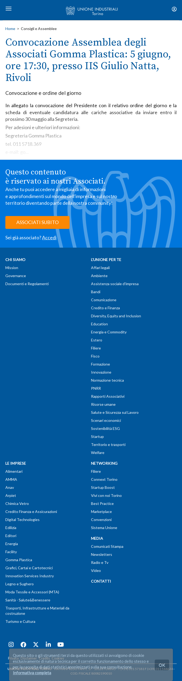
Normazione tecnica (107, 380)
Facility (11, 551)
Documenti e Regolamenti (27, 283)
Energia (11, 543)
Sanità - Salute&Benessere (27, 600)
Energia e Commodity (109, 332)
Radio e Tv (99, 562)
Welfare (97, 452)
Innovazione (101, 372)
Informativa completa (32, 672)
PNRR (96, 388)
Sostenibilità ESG (105, 428)
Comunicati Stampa (107, 546)
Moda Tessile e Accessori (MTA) (32, 592)
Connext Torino (104, 479)
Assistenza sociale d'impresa (115, 283)
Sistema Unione (104, 527)
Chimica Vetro (17, 503)
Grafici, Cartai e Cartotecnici (29, 567)
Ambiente (99, 275)
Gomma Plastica (18, 559)
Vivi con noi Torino (106, 495)
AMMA (11, 479)
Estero (96, 340)
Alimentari (13, 471)
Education (99, 324)
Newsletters (101, 554)
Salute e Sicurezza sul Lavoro (115, 412)
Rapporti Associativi (107, 396)
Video (96, 570)
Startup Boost (103, 487)
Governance (15, 275)
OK (162, 664)
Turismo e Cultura (20, 621)
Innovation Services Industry (29, 576)
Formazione (100, 364)
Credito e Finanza (105, 308)
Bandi (95, 291)
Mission (11, 267)
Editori (10, 535)
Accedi (49, 237)
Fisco (95, 356)
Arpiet (10, 495)
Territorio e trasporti (108, 444)
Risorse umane (103, 404)
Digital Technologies (22, 519)
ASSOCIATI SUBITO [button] (37, 222)
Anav (9, 487)
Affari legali (100, 267)
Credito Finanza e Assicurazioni (31, 511)
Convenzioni (101, 519)
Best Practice (102, 503)
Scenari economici (106, 420)
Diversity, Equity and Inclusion (116, 316)
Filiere (96, 348)
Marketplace (101, 511)
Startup (97, 436)
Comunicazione (103, 299)
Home (10, 28)
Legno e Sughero (19, 584)
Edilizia (10, 527)
